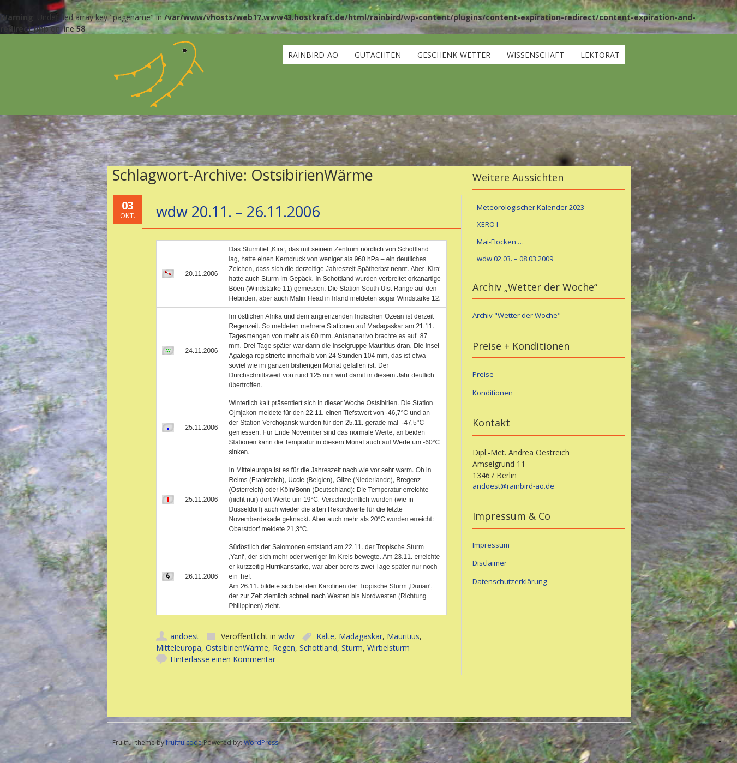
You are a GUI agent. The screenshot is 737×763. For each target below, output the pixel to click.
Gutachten (378, 55)
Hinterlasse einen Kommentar (222, 659)
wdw (286, 636)
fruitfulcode (184, 742)
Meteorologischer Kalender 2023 (530, 207)
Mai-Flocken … (500, 242)
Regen (284, 647)
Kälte (325, 636)
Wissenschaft (535, 55)
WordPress (261, 742)
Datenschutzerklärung (509, 581)
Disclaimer (489, 563)
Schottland (318, 647)
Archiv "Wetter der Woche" (516, 315)
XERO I (487, 224)
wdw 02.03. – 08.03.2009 (515, 258)
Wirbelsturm (388, 647)
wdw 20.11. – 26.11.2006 (238, 211)
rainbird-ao (313, 55)
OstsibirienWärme (237, 647)
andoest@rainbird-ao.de (513, 486)
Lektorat (600, 55)
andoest (184, 636)
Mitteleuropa (178, 647)
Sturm (352, 647)
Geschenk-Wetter (453, 55)
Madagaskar (360, 636)
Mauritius (403, 636)
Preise (483, 374)
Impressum (491, 545)
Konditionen (492, 393)
